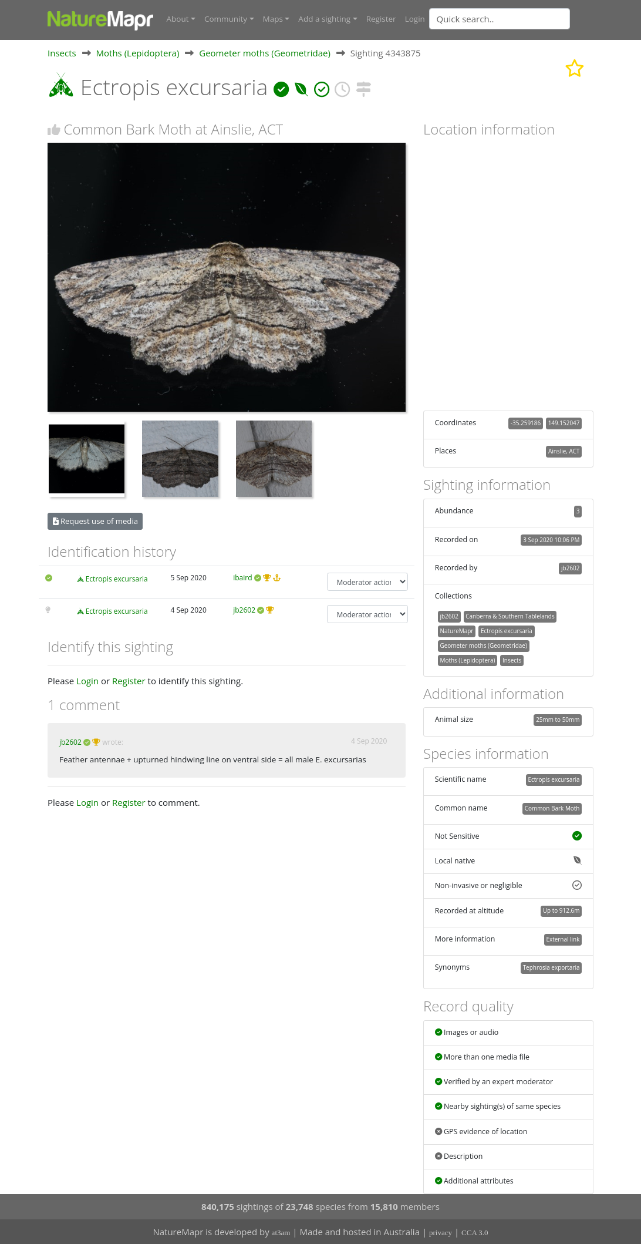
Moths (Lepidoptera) (138, 52)
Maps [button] (273, 19)
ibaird (242, 578)
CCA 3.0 (474, 1232)
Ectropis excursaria (117, 579)
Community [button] (225, 19)
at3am (281, 1232)
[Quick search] (499, 18)
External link (562, 939)
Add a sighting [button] (324, 19)
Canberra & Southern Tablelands (509, 616)
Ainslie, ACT (563, 451)
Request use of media (95, 521)
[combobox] (523, 18)
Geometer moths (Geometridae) (264, 52)
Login (415, 19)
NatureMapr (456, 630)
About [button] (178, 19)
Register (381, 19)
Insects (62, 52)
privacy (440, 1232)
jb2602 (244, 610)
